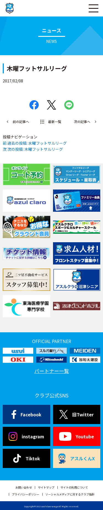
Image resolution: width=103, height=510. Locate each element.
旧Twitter (76, 414)
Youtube (76, 436)
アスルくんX (76, 458)
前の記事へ (21, 121)
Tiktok (26, 458)
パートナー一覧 (51, 370)
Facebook (26, 414)
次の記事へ (82, 121)
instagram (26, 436)
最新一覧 (54, 121)
